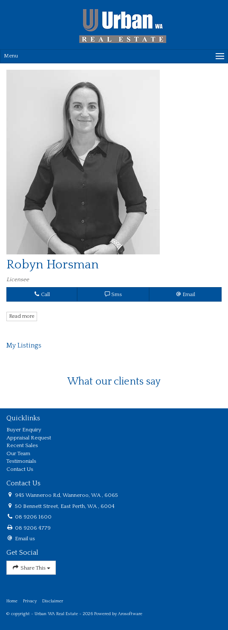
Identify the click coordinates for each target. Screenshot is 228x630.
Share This (31, 568)
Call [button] (42, 294)
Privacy (30, 601)
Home (11, 601)
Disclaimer (52, 601)
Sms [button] (113, 294)
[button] (185, 294)
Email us (25, 539)
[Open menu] (114, 56)
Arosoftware (130, 613)
